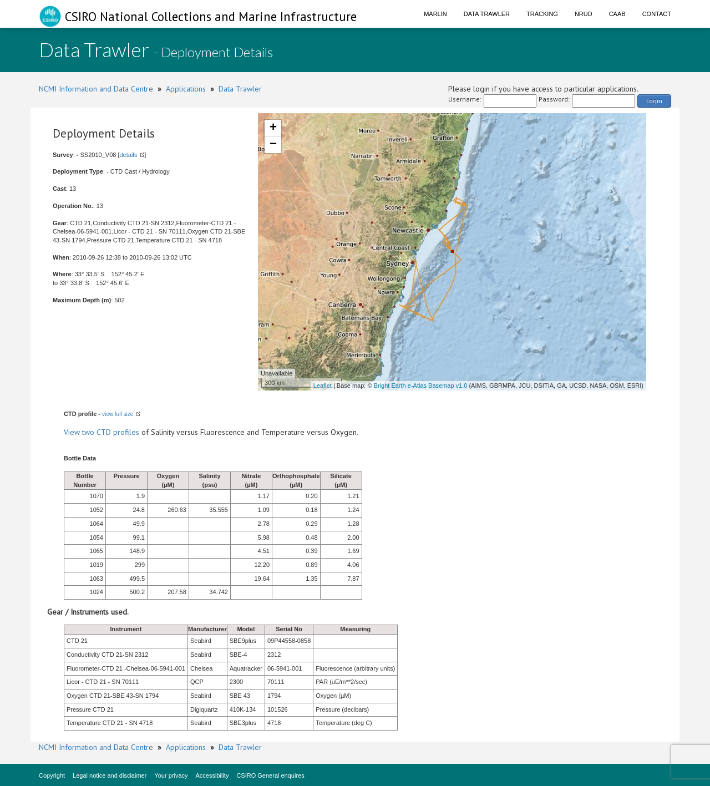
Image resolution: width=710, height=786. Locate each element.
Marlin (435, 14)
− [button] (273, 144)
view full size (117, 414)
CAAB (617, 14)
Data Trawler (487, 14)
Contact (656, 14)
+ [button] (273, 128)
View (73, 432)
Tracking (542, 14)
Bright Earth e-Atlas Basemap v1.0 (421, 385)
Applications (186, 89)
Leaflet (322, 385)
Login (654, 101)
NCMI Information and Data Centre (96, 89)
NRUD (583, 14)
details (128, 154)
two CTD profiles (110, 432)
